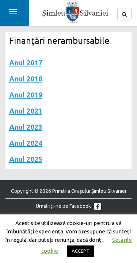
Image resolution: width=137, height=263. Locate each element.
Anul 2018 (25, 79)
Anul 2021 (25, 111)
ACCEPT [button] (81, 251)
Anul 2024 (25, 143)
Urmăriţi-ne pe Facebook (68, 206)
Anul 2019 (25, 95)
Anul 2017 (25, 62)
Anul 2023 (25, 127)
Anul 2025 (25, 159)
